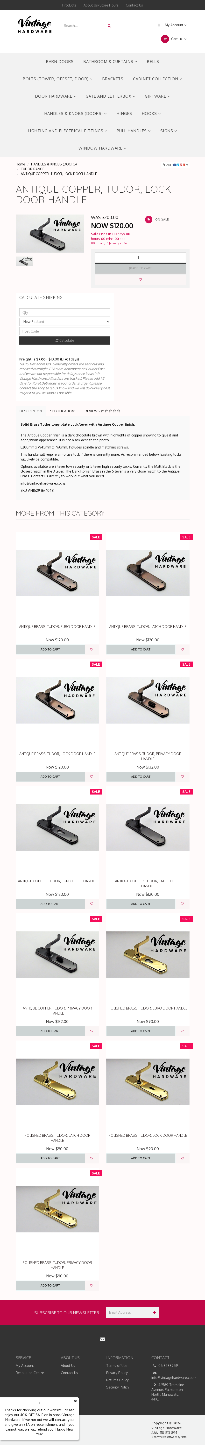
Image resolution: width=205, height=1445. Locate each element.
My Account (170, 25)
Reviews (102, 411)
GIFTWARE (157, 96)
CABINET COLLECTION (157, 78)
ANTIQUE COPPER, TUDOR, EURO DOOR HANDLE (57, 881)
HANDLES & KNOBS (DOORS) (75, 113)
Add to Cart (140, 268)
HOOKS (151, 113)
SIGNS (168, 130)
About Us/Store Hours (101, 5)
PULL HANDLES (134, 130)
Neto (183, 1437)
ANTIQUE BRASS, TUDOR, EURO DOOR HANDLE (57, 626)
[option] (50, 234)
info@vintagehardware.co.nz (170, 1375)
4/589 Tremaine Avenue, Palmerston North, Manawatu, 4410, (167, 1391)
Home (20, 164)
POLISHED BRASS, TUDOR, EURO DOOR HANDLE (147, 1008)
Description (31, 411)
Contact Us (134, 5)
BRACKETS (112, 78)
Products (69, 5)
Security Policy (117, 1387)
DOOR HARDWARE (55, 96)
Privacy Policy (117, 1373)
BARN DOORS (60, 61)
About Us (68, 1365)
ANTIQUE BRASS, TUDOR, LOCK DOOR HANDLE (57, 753)
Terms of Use (116, 1365)
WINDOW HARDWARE (102, 148)
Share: (175, 165)
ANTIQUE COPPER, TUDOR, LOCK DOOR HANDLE (59, 174)
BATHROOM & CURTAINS (110, 61)
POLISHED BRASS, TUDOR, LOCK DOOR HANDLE (147, 1135)
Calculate (65, 340)
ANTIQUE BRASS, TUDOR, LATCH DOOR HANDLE (147, 626)
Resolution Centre (30, 1373)
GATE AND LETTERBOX (110, 96)
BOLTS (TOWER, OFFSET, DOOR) (57, 78)
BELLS (153, 61)
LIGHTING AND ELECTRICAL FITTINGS (67, 130)
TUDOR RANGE (32, 169)
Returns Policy (117, 1380)
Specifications (63, 411)
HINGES (124, 113)
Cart (173, 39)
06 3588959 (164, 1365)
